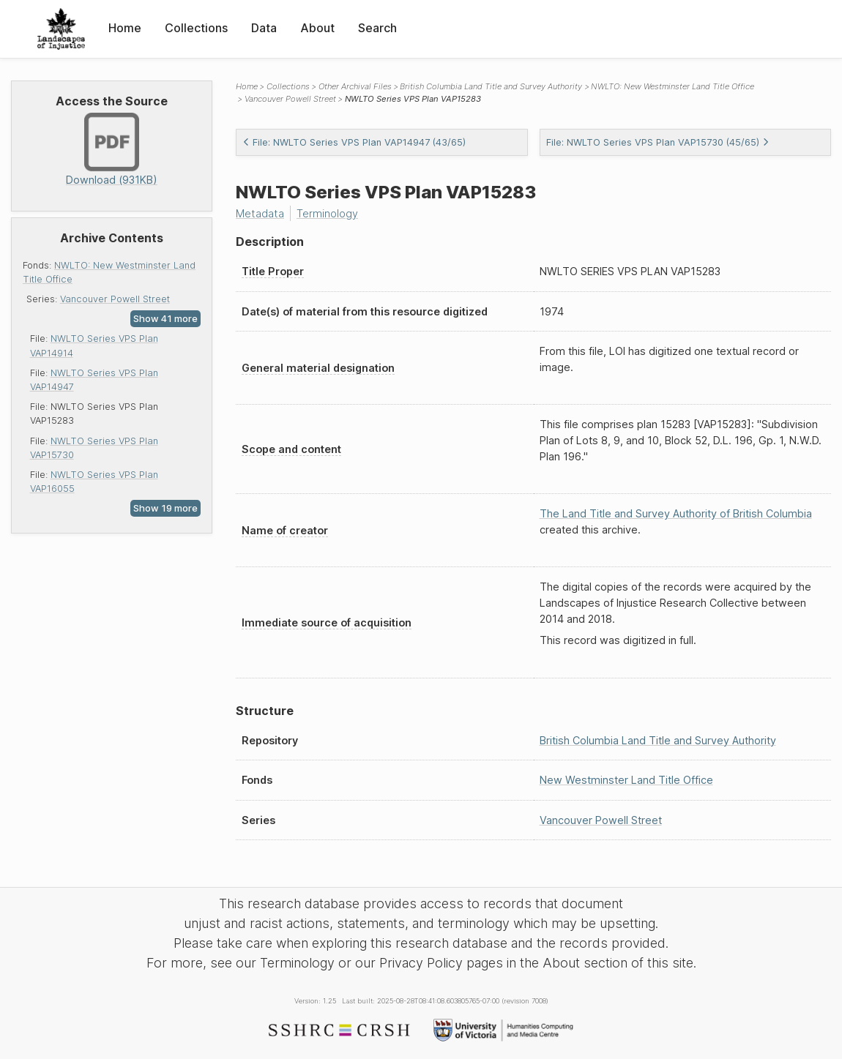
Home (124, 27)
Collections (196, 27)
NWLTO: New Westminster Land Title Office (672, 86)
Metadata (260, 213)
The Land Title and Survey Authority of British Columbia (676, 513)
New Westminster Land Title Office (626, 780)
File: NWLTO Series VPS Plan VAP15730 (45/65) (658, 142)
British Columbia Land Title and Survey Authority (491, 86)
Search (377, 27)
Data (264, 27)
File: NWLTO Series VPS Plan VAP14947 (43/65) (354, 142)
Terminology (327, 213)
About (317, 27)
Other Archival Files (355, 86)
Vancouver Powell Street (115, 298)
